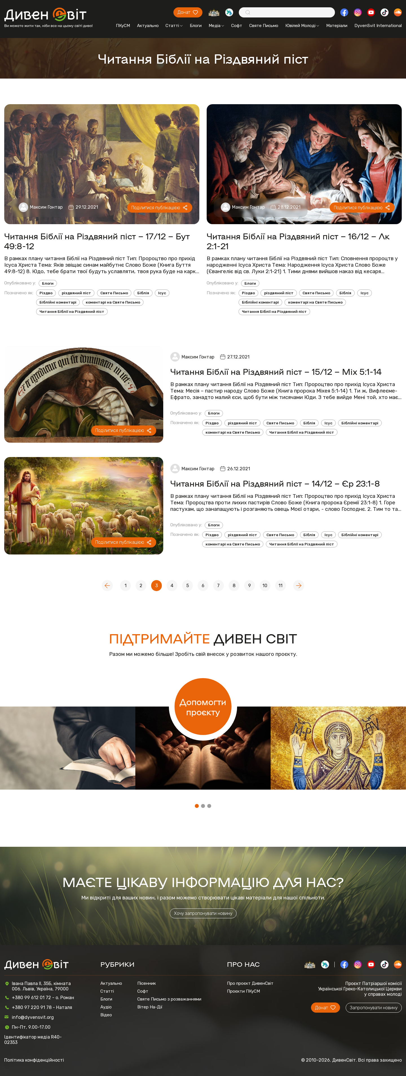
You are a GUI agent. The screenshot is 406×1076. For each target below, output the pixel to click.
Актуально (148, 25)
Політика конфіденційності (34, 1060)
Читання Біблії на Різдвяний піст (71, 311)
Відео (106, 1014)
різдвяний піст (76, 293)
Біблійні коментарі (57, 302)
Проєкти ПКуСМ (243, 991)
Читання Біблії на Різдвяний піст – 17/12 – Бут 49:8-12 (97, 241)
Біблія (143, 293)
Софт (236, 25)
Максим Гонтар (46, 207)
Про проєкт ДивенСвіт (250, 983)
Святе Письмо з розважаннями (169, 999)
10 (264, 585)
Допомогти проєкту (203, 706)
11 (281, 585)
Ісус (162, 293)
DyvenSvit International (378, 25)
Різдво (45, 293)
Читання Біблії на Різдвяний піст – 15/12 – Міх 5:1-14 (275, 371)
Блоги (196, 25)
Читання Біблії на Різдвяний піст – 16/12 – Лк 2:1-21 (298, 241)
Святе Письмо (263, 25)
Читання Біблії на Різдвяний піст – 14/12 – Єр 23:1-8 (275, 483)
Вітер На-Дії (149, 1007)
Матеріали (336, 25)
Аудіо (106, 1007)
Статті (174, 25)
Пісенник (146, 983)
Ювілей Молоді (302, 25)
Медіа (216, 25)
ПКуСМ (123, 25)
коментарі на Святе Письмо (113, 302)
